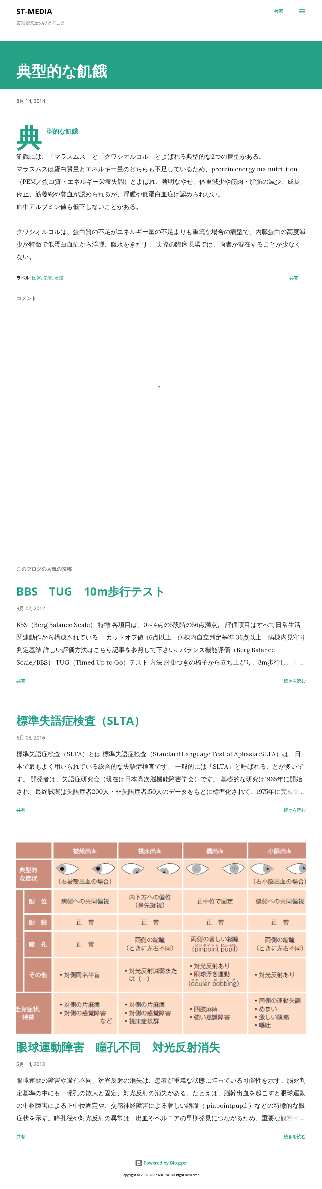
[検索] (278, 11)
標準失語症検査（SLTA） (80, 720)
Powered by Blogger (161, 1163)
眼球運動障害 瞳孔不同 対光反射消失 (118, 1047)
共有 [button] (293, 278)
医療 (36, 278)
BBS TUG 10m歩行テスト (90, 591)
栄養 (47, 278)
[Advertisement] (161, 511)
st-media (34, 11)
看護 (59, 278)
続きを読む (295, 681)
